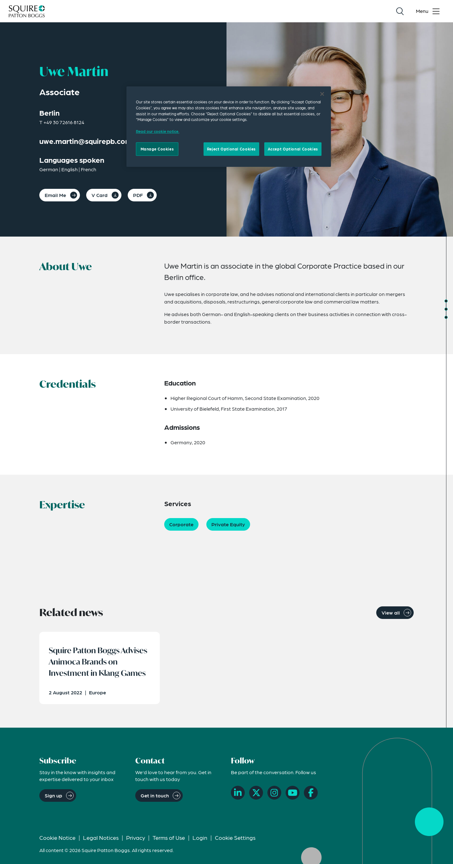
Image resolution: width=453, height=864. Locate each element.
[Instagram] (274, 793)
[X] (256, 793)
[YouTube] (292, 793)
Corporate (181, 524)
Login (200, 837)
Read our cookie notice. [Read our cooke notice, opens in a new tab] (157, 131)
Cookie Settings (235, 837)
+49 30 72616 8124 (63, 122)
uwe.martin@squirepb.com (85, 141)
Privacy (135, 837)
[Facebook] (311, 793)
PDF (138, 195)
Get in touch (155, 795)
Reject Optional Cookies (231, 148)
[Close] (322, 94)
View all (391, 612)
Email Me (55, 195)
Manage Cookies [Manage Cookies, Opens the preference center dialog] (157, 148)
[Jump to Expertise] (446, 317)
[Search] (400, 11)
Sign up (53, 795)
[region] (228, 126)
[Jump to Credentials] (446, 309)
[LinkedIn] (238, 793)
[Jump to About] (446, 301)
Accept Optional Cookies (293, 148)
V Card (100, 195)
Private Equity (228, 524)
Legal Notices (101, 837)
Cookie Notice (57, 837)
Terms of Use (169, 837)
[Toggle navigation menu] (429, 11)
